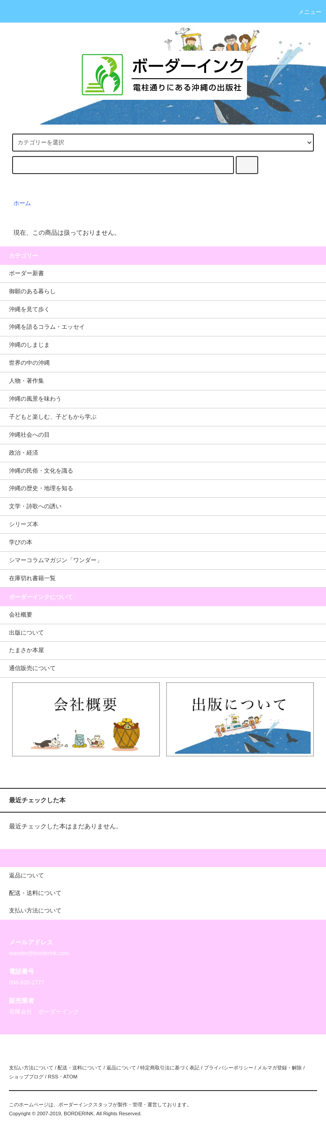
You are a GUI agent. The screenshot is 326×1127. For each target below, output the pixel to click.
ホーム (22, 203)
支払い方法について (31, 1067)
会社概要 (20, 615)
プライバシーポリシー (228, 1067)
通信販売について (32, 668)
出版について (26, 633)
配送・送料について (79, 1067)
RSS (53, 1076)
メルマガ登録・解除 (279, 1067)
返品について (121, 1067)
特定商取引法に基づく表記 (169, 1067)
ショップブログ (26, 1076)
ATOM (70, 1076)
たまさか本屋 (26, 650)
